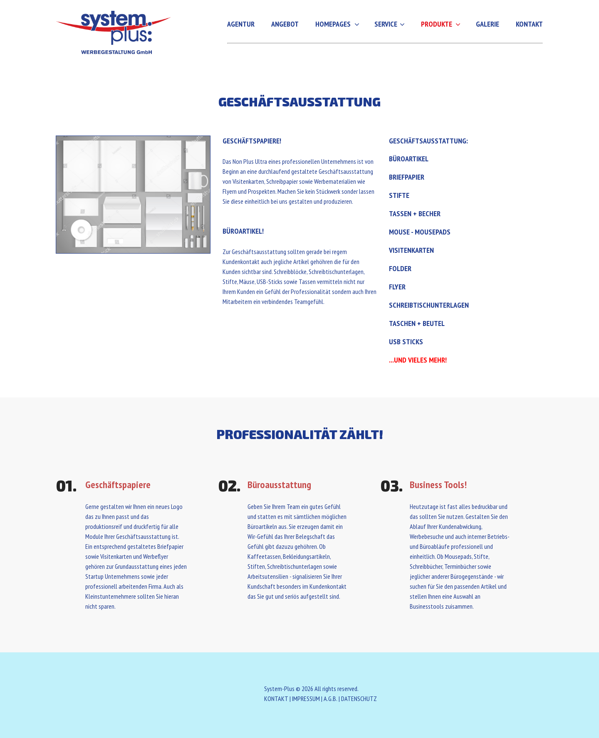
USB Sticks (406, 341)
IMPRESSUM (306, 698)
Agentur (241, 24)
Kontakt (529, 24)
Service (385, 24)
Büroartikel (408, 158)
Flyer (397, 286)
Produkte (436, 24)
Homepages (333, 24)
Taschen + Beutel (417, 323)
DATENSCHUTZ (359, 698)
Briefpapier (406, 177)
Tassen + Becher (415, 213)
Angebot (285, 24)
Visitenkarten (411, 250)
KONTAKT (276, 698)
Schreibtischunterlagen (429, 305)
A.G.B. (330, 698)
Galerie (487, 24)
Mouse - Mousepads (419, 232)
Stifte (399, 195)
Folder (400, 268)
